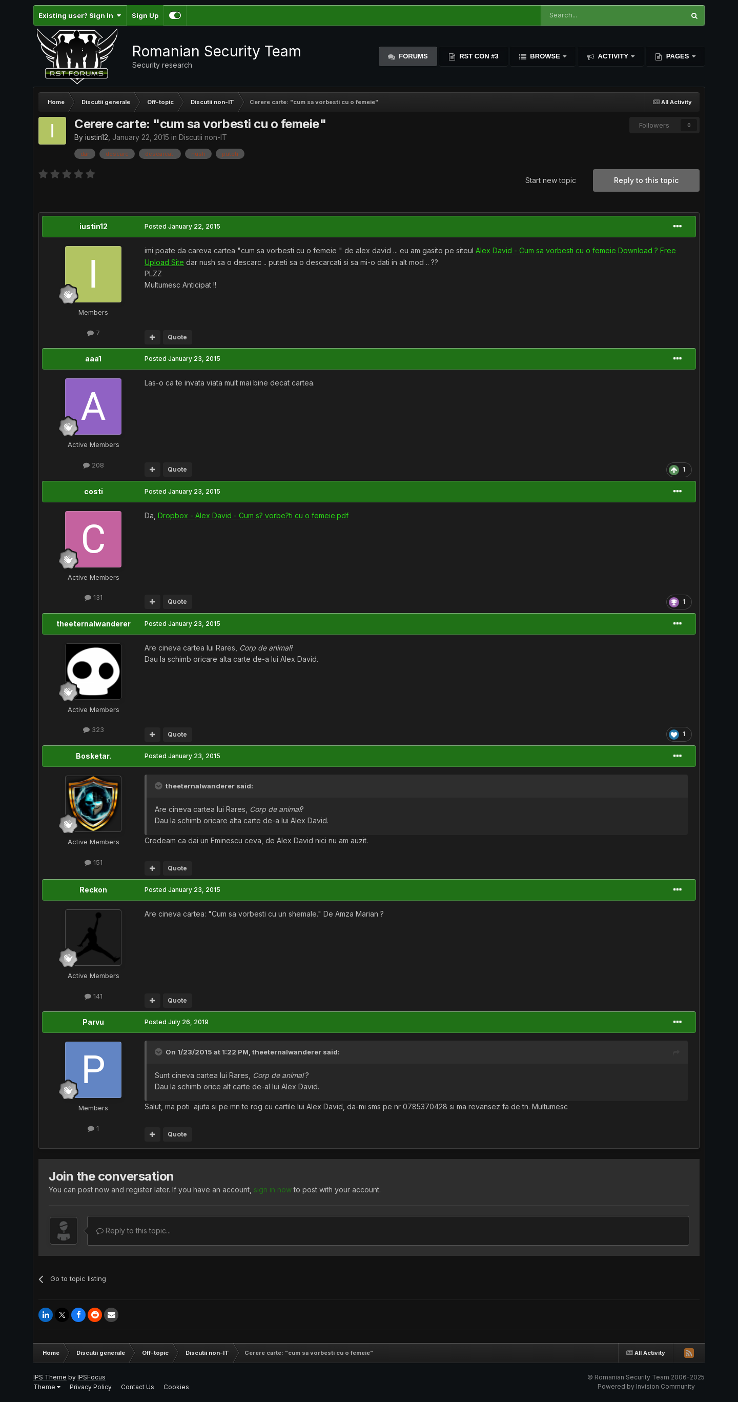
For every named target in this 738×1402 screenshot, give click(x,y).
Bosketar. (93, 755)
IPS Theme (50, 1377)
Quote (177, 337)
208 (93, 465)
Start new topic (550, 180)
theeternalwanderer (93, 623)
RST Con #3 (478, 56)
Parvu (93, 1022)
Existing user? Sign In (79, 15)
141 (93, 996)
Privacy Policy (91, 1387)
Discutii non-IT (203, 137)
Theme (46, 1387)
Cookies (176, 1387)
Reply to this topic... (133, 1230)
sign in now (273, 1189)
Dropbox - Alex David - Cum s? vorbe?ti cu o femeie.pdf (253, 515)
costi (93, 491)
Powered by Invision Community (646, 1386)
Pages (677, 56)
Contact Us (137, 1387)
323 (93, 729)
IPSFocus (91, 1377)
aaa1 (93, 358)
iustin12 (96, 137)
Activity (613, 56)
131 (93, 597)
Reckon (93, 889)
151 (93, 862)
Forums (412, 56)
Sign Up (145, 15)
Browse (545, 56)
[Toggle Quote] (159, 786)
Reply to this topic (646, 180)
